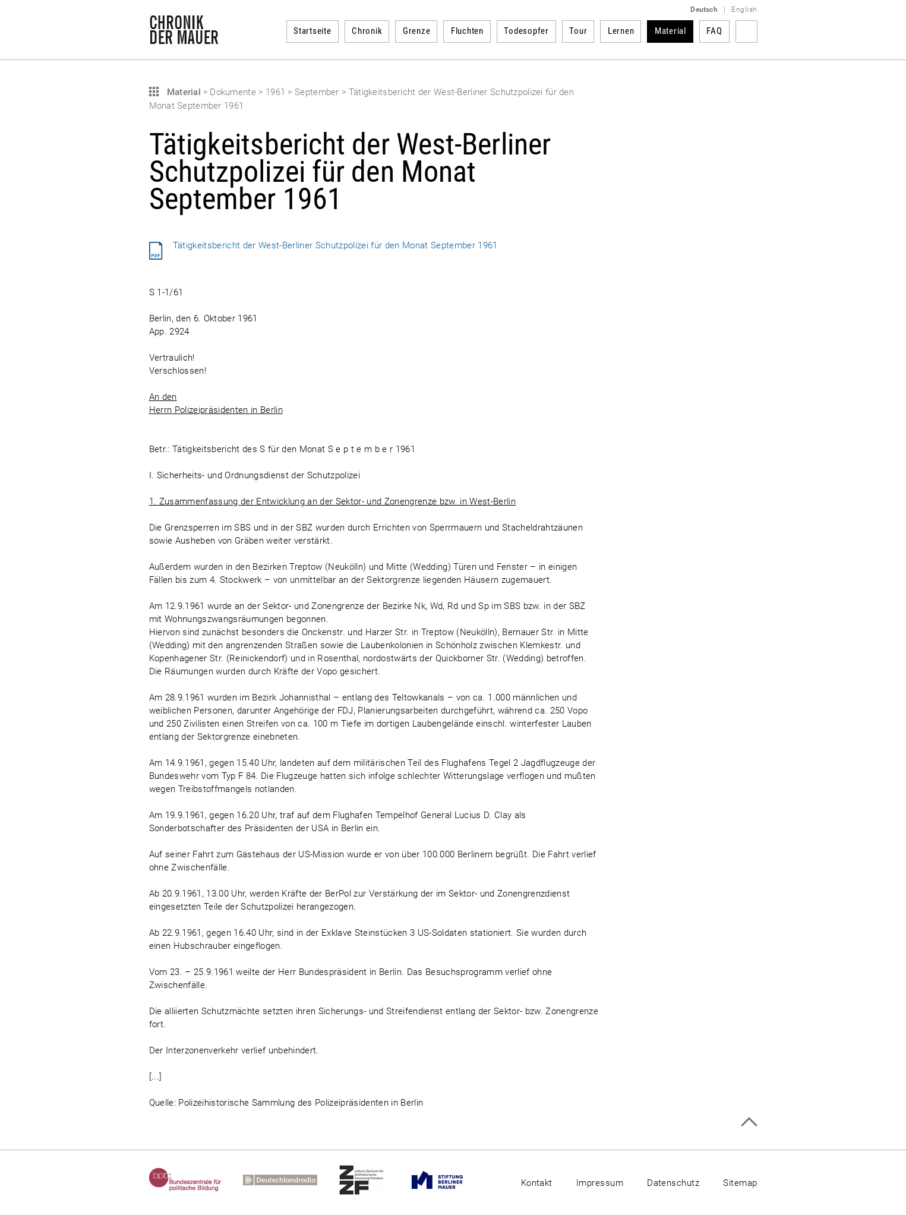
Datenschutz (673, 1183)
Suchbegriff (746, 31)
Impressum (599, 1183)
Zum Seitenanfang (749, 1122)
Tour (578, 31)
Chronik (367, 31)
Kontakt (537, 1183)
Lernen (621, 31)
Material (670, 31)
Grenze (417, 31)
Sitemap (740, 1183)
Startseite (312, 31)
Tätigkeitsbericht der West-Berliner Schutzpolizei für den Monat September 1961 (335, 245)
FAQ (714, 31)
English (744, 9)
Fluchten (467, 31)
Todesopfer (526, 31)
